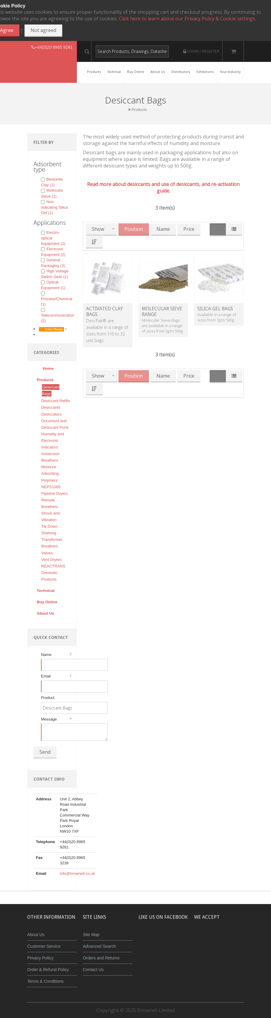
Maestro (239, 939)
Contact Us (93, 969)
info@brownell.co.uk (77, 873)
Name (56, 654)
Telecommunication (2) (57, 315)
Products (139, 109)
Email (56, 676)
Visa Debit (258, 939)
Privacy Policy (40, 958)
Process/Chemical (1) (56, 298)
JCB (221, 939)
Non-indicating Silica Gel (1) (54, 207)
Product (47, 697)
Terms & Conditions (45, 981)
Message (56, 719)
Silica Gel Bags (215, 309)
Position (133, 229)
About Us (36, 934)
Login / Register (201, 51)
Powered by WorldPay (231, 954)
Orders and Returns (101, 958)
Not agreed (43, 30)
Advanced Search (99, 946)
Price (188, 229)
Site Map (91, 934)
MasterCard (203, 939)
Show (98, 229)
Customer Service (43, 946)
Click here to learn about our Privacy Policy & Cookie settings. (187, 18)
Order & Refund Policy (48, 969)
